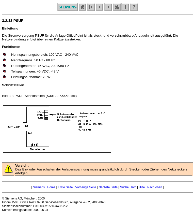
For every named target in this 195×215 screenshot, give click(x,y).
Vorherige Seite (85, 187)
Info (133, 187)
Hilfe (142, 187)
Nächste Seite (108, 187)
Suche (124, 187)
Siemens (39, 187)
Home (51, 187)
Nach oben (154, 187)
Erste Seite (65, 187)
